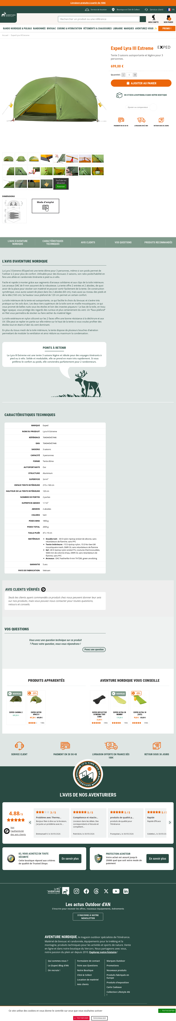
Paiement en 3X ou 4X (121, 126)
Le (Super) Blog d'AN (58, 965)
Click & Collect (84, 975)
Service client (19, 754)
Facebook (86, 891)
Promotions (113, 965)
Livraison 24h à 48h (141, 126)
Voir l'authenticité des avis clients (18, 831)
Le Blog (58, 891)
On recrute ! (54, 970)
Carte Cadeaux (114, 987)
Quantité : (116, 74)
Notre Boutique (85, 970)
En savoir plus (70, 858)
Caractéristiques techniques (52, 242)
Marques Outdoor (116, 960)
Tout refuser (81, 1018)
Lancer (143, 19)
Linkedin (126, 891)
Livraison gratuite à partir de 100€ (88, 2)
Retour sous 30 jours (161, 126)
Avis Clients (88, 242)
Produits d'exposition (118, 982)
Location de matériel (88, 979)
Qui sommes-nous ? (58, 960)
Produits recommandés (158, 242)
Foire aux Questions (87, 965)
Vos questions (123, 242)
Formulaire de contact (88, 960)
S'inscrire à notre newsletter (88, 917)
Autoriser (61, 186)
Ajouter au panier (143, 83)
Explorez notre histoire (103, 952)
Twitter (106, 891)
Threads (96, 891)
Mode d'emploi (45, 202)
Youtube (116, 891)
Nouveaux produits (116, 970)
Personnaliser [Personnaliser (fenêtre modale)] (99, 1018)
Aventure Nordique (61, 937)
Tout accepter (166, 1011)
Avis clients (83, 984)
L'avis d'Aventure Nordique (17, 242)
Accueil (5, 35)
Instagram (76, 891)
